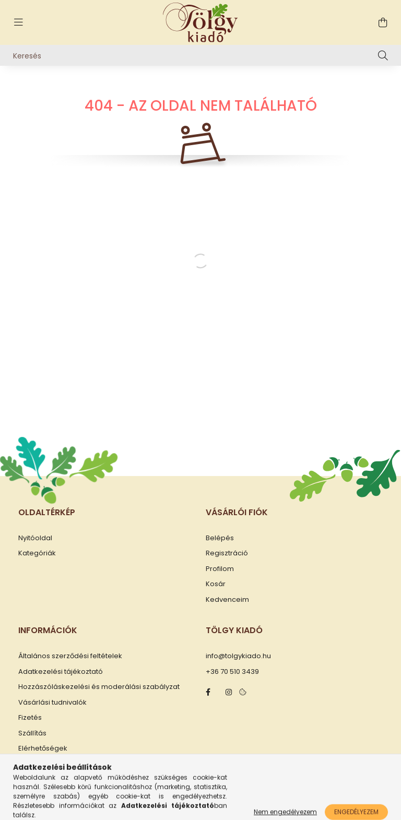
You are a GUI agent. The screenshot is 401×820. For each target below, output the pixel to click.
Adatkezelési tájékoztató (60, 672)
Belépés (220, 538)
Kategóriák (37, 553)
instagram (228, 692)
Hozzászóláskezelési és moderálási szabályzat (99, 687)
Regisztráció (227, 553)
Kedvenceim (227, 600)
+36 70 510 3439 (232, 672)
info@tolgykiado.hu (238, 656)
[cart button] (382, 22)
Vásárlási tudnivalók (52, 702)
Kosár (216, 584)
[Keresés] (200, 55)
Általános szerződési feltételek (70, 656)
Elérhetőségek (42, 748)
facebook (207, 692)
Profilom (220, 569)
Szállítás (32, 733)
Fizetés (30, 718)
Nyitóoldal (35, 538)
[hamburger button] (18, 22)
